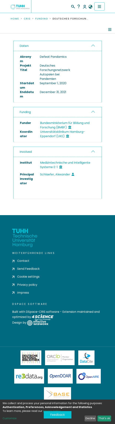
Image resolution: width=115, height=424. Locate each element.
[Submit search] (73, 6)
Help (78, 6)
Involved (26, 152)
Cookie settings (26, 277)
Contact (20, 261)
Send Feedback (26, 269)
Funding (41, 18)
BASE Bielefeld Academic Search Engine (57, 394)
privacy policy (52, 411)
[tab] (57, 46)
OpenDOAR (60, 376)
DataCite (86, 358)
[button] (90, 7)
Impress (20, 293)
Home (15, 18)
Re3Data (29, 376)
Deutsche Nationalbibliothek (31, 357)
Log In (84, 6)
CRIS (27, 18)
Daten (24, 46)
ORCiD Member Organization (60, 357)
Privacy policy (24, 285)
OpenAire (88, 376)
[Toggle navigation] (99, 6)
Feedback (57, 415)
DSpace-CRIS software (42, 312)
